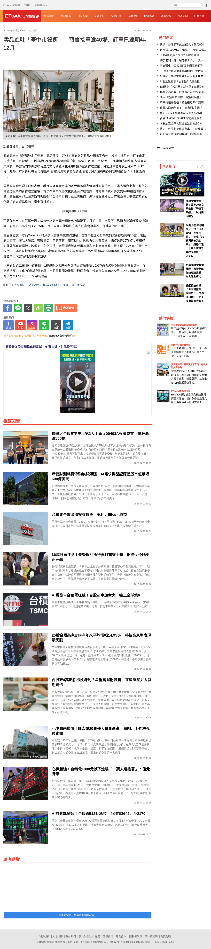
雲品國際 (19, 284)
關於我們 (71, 936)
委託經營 (33, 284)
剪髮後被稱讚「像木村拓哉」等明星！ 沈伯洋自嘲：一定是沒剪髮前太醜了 (195, 293)
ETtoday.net (113, 941)
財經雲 (22, 16)
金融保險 (99, 16)
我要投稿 (44, 936)
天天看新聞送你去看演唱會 (184, 325)
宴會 (65, 284)
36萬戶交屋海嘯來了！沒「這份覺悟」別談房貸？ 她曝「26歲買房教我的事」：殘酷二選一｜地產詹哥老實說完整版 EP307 (195, 240)
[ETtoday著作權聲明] (61, 335)
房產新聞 (183, 16)
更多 (200, 166)
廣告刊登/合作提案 (89, 936)
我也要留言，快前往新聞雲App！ (77, 915)
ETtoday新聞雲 (12, 1)
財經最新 (66, 16)
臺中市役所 (78, 284)
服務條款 (121, 936)
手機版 (28, 1)
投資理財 (49, 16)
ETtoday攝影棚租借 (180, 391)
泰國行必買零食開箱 (180, 345)
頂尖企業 (82, 16)
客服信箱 (108, 936)
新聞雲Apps (41, 1)
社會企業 (199, 16)
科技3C (132, 16)
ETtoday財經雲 (165, 148)
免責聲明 (166, 936)
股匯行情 (116, 16)
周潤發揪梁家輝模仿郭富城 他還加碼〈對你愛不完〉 (42, 347)
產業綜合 (166, 16)
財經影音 (149, 16)
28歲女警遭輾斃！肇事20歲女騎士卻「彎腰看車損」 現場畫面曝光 (195, 209)
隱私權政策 (135, 936)
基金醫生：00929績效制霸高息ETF (181, 65)
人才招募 (57, 936)
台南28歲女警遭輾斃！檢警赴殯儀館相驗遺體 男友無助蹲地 (195, 271)
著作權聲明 (151, 936)
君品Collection (51, 284)
